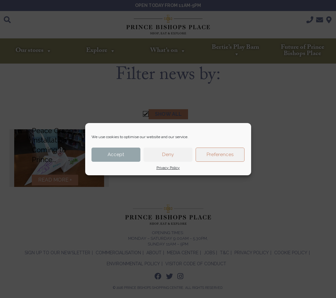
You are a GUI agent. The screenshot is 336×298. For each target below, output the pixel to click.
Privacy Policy (168, 168)
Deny (168, 154)
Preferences (220, 154)
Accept (116, 154)
